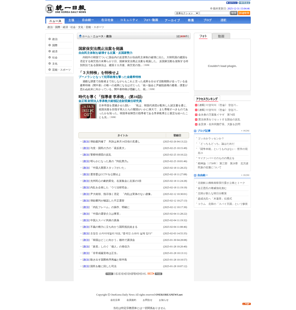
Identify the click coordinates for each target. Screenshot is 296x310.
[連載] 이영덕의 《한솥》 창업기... (218, 105)
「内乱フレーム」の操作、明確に (110, 207)
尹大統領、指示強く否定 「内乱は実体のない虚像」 (123, 194)
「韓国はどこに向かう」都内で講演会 (112, 240)
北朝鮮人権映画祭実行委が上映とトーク (221, 182)
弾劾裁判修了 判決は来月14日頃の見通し (115, 141)
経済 (65, 27)
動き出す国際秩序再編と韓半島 (108, 259)
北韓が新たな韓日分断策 (212, 193)
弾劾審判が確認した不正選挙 (107, 200)
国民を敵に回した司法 (103, 266)
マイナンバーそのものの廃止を (216, 158)
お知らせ (164, 300)
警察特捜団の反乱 (100, 154)
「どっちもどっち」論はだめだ (216, 143)
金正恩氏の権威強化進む (212, 188)
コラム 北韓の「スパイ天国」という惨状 (223, 203)
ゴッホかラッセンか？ (211, 138)
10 (143, 273)
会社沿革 (115, 300)
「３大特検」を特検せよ (98, 73)
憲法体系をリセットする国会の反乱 (219, 119)
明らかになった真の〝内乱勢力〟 (110, 161)
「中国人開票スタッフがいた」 (108, 167)
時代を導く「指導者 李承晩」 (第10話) (110, 97)
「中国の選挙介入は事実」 (106, 213)
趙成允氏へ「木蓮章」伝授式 (215, 198)
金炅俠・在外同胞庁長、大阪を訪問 (219, 124)
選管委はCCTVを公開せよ (105, 174)
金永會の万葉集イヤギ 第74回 (216, 114)
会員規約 (131, 300)
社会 (73, 27)
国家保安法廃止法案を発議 (100, 49)
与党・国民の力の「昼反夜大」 (108, 148)
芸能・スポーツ (95, 27)
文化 (80, 27)
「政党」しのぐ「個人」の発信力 (110, 246)
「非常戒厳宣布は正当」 (104, 253)
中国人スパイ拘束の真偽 (104, 220)
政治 (50, 27)
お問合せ (147, 300)
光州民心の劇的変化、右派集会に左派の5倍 (115, 180)
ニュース (98, 36)
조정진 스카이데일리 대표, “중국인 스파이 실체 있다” (121, 233)
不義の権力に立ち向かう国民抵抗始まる (114, 226)
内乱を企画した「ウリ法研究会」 (110, 187)
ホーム (86, 36)
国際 (57, 27)
